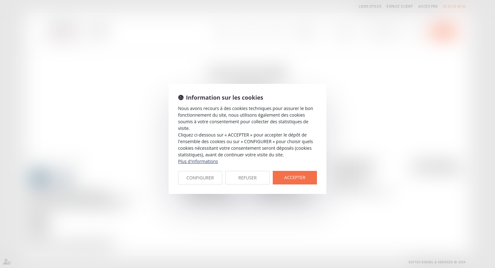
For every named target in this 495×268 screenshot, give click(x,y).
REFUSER (247, 178)
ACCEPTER (295, 177)
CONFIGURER (200, 178)
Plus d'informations (198, 161)
